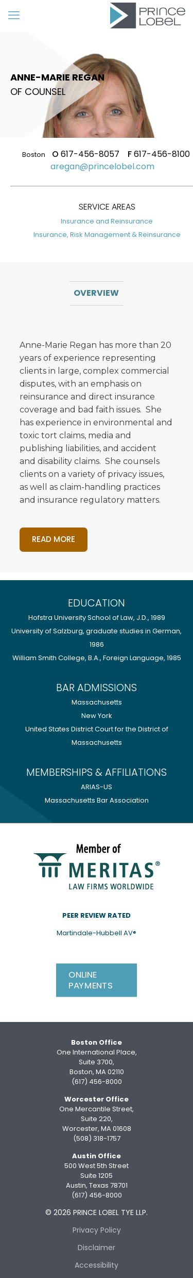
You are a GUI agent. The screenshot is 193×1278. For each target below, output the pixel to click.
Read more (53, 539)
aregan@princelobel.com (102, 167)
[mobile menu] (14, 15)
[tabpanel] (97, 439)
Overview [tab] (96, 293)
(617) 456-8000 (97, 1082)
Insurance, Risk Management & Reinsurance (107, 234)
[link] (96, 865)
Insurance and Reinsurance (107, 221)
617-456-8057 (85, 154)
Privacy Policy (97, 1230)
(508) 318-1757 (96, 1138)
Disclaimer (96, 1247)
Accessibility (96, 1265)
